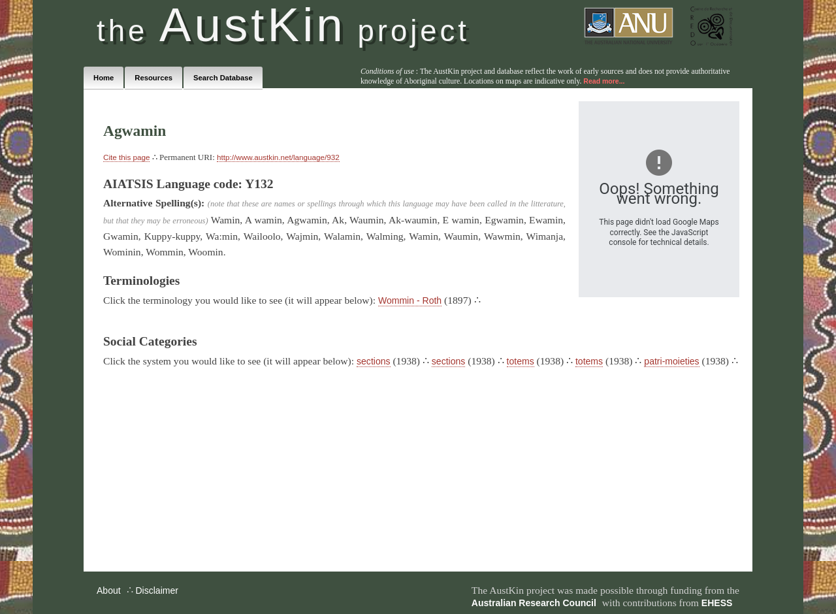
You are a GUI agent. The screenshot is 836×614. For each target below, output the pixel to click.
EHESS (717, 603)
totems (520, 361)
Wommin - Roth (410, 300)
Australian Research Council (534, 603)
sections (373, 361)
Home (103, 78)
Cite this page (126, 157)
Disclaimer (156, 590)
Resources (153, 78)
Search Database (223, 78)
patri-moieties (671, 361)
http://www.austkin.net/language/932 (278, 157)
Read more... (603, 81)
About (109, 590)
